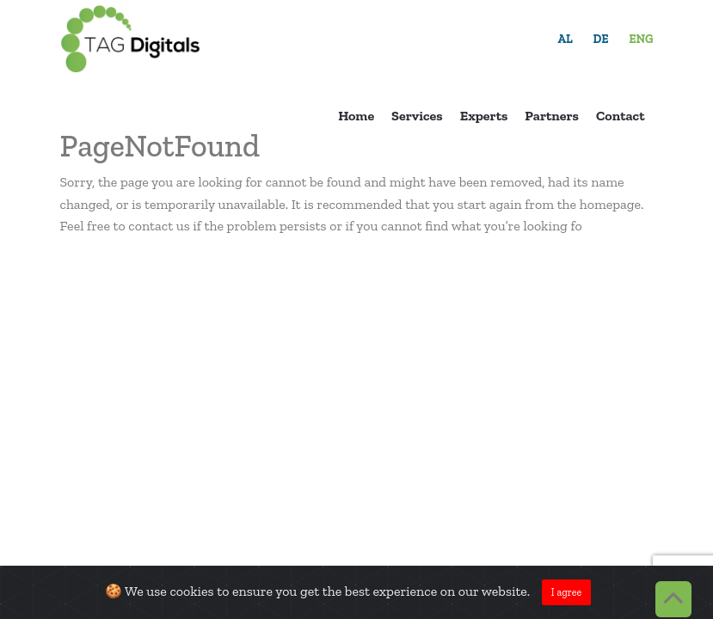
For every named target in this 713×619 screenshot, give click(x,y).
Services (417, 115)
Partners (552, 115)
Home (356, 115)
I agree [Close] (566, 592)
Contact (620, 115)
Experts (484, 115)
